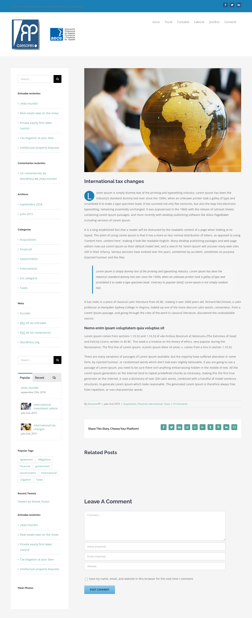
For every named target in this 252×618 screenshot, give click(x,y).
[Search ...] (36, 79)
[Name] (155, 546)
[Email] (155, 556)
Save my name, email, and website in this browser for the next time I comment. (141, 579)
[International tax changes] (26, 426)
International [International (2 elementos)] (49, 473)
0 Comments (180, 404)
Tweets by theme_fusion (34, 501)
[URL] (155, 566)
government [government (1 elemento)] (42, 466)
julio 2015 (26, 214)
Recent (39, 377)
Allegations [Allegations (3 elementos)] (44, 459)
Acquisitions (129, 404)
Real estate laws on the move (39, 113)
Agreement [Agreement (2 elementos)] (26, 459)
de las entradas (33, 323)
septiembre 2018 (31, 204)
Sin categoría (28, 278)
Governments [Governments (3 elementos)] (28, 473)
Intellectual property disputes (39, 147)
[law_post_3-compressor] (162, 120)
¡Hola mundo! (29, 103)
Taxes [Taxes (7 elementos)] (39, 479)
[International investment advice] (26, 405)
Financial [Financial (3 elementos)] (25, 466)
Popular (25, 377)
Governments (29, 259)
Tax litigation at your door (37, 138)
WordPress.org (29, 342)
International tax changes (45, 427)
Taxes (167, 404)
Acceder (25, 313)
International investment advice (46, 406)
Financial (142, 404)
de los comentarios (35, 332)
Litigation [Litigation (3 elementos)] (25, 479)
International (155, 404)
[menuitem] (156, 21)
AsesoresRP (94, 404)
